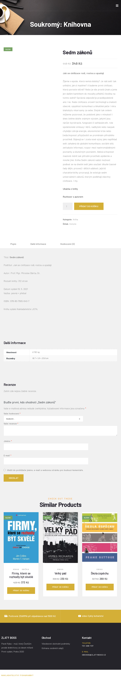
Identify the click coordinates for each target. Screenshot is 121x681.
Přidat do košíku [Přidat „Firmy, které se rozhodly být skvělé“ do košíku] (21, 590)
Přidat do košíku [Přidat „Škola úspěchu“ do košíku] (100, 587)
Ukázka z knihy (70, 188)
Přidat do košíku (88, 206)
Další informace (38, 244)
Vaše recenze (11, 423)
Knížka (25, 569)
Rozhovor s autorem (73, 196)
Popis (13, 244)
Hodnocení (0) (67, 244)
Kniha (75, 219)
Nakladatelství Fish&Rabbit (17, 675)
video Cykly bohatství (92, 616)
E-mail (7, 455)
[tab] (13, 243)
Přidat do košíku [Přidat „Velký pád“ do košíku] (60, 587)
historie (72, 224)
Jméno (8, 441)
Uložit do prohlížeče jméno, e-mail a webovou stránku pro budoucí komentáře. (45, 470)
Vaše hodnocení (12, 413)
